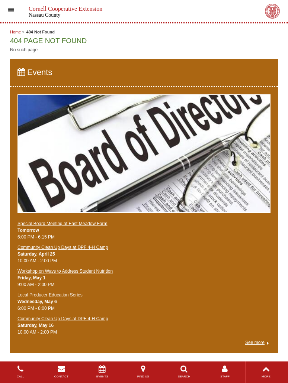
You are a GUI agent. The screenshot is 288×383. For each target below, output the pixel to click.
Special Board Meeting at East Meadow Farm (62, 223)
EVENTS (102, 371)
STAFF (225, 371)
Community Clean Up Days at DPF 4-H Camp (62, 247)
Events (34, 72)
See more (255, 342)
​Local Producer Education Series (50, 295)
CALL (20, 371)
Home (15, 32)
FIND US (143, 371)
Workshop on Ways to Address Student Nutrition (65, 271)
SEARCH (184, 371)
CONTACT (61, 371)
